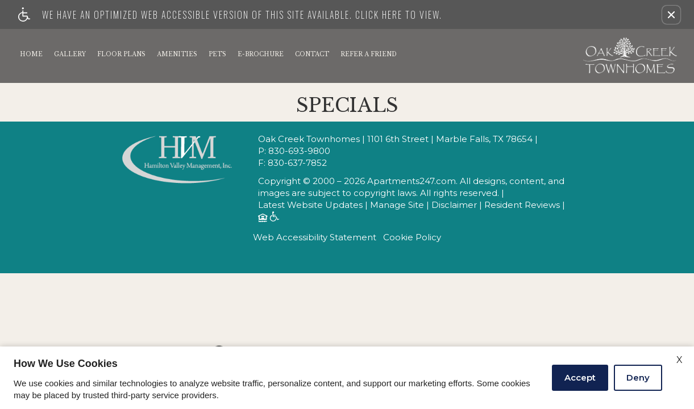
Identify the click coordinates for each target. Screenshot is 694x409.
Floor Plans (121, 54)
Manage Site (397, 205)
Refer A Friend (368, 54)
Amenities (177, 54)
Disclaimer (454, 205)
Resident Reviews (522, 205)
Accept (580, 377)
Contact (312, 54)
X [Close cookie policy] (679, 359)
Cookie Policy (412, 237)
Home (31, 54)
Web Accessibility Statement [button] (314, 237)
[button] (671, 15)
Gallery (70, 54)
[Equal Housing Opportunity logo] (262, 219)
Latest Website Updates (310, 205)
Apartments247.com (411, 181)
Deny (638, 377)
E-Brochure (261, 54)
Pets (217, 54)
